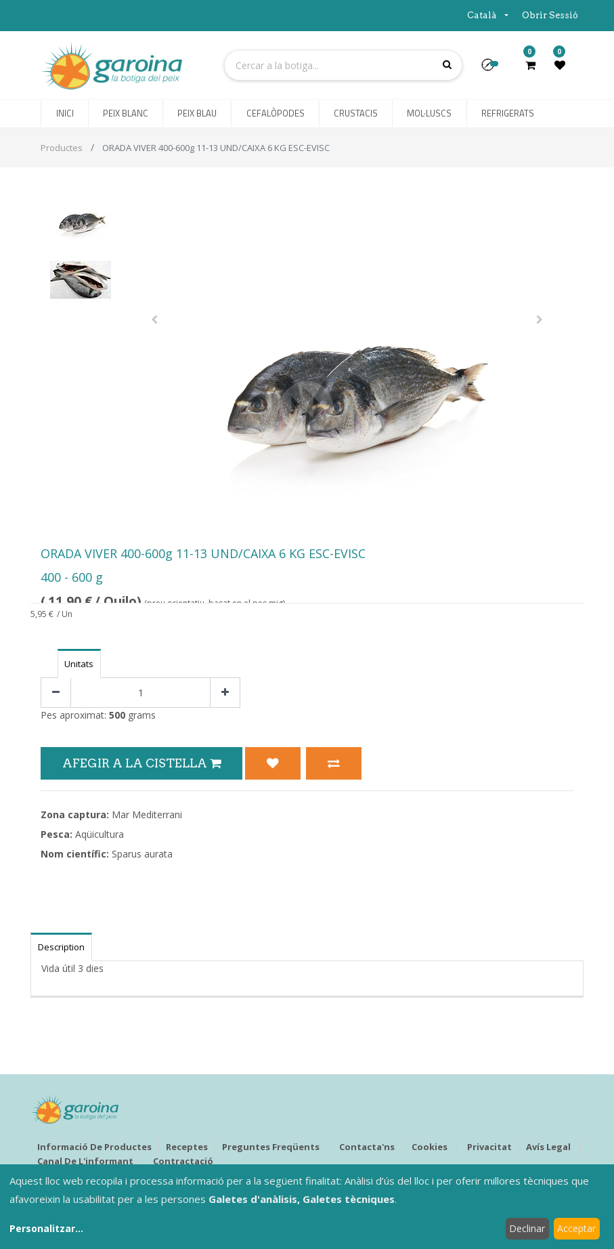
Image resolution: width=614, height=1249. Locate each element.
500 (117, 714)
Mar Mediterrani (147, 814)
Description (61, 947)
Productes (62, 148)
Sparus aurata (142, 853)
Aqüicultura (99, 834)
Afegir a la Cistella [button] (141, 763)
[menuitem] (64, 114)
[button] (493, 69)
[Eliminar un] (56, 692)
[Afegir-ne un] (225, 692)
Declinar (527, 1228)
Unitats (78, 664)
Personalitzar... (46, 1228)
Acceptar (576, 1228)
